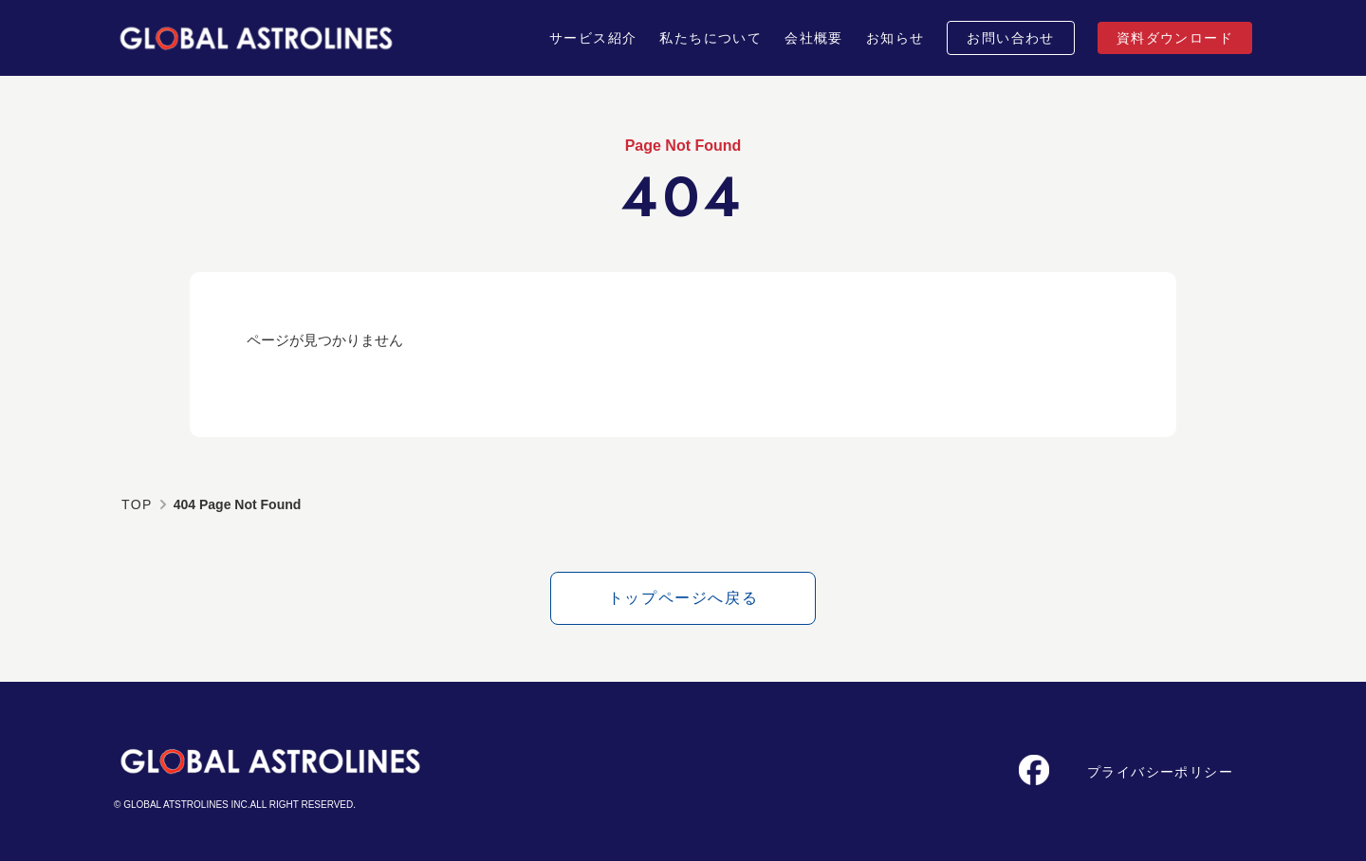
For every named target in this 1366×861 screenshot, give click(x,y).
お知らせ (895, 38)
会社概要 (814, 38)
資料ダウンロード (1175, 38)
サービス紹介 (593, 38)
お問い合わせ (1010, 38)
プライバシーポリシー (1160, 771)
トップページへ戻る (683, 598)
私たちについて (710, 38)
